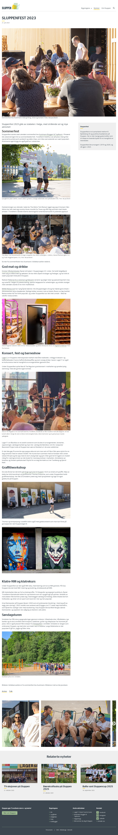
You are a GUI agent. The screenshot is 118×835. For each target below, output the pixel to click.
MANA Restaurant (8, 289)
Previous (4, 723)
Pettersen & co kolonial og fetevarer (21, 280)
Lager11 (5, 358)
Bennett (69, 830)
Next (113, 723)
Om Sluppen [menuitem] (106, 8)
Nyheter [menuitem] (97, 8)
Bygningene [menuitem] (85, 8)
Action (4, 691)
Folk (10, 691)
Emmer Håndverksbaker (11, 271)
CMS (57, 830)
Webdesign (63, 830)
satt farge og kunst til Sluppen (33, 472)
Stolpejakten (37, 624)
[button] (114, 8)
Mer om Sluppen (10, 813)
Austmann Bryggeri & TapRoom (50, 134)
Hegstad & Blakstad (60, 346)
